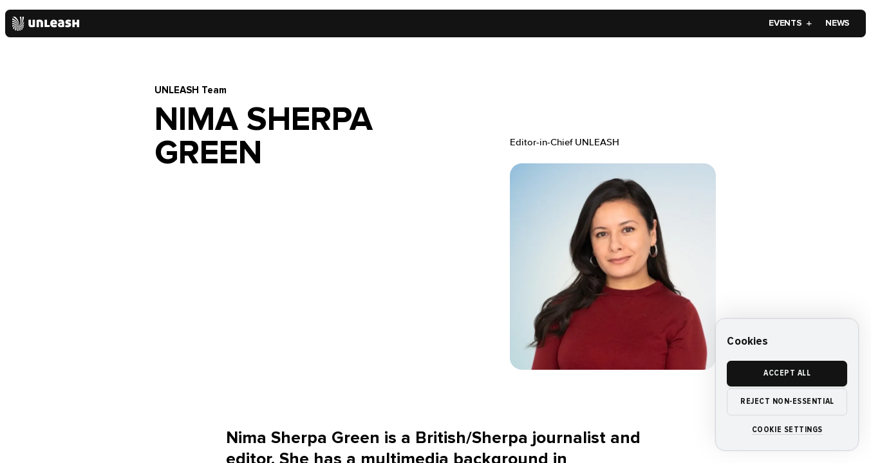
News (837, 23)
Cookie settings (787, 429)
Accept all (786, 373)
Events (790, 23)
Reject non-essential (787, 401)
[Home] (46, 24)
